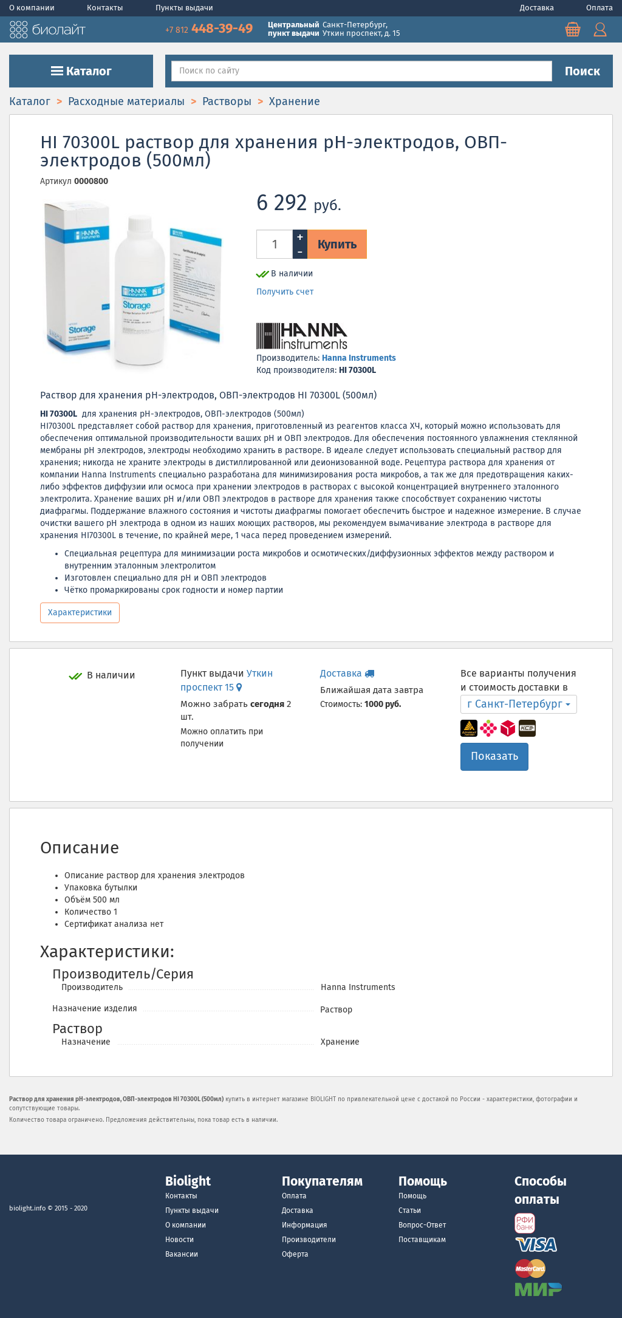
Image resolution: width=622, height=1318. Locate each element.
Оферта (295, 1254)
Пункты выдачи (184, 7)
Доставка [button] (347, 673)
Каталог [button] (81, 71)
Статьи (409, 1210)
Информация (304, 1225)
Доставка (538, 7)
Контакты (106, 7)
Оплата (599, 7)
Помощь (412, 1196)
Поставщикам (422, 1239)
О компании (32, 7)
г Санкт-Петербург (518, 704)
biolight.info (27, 1208)
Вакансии (181, 1254)
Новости (179, 1239)
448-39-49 (210, 28)
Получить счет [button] (284, 292)
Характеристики (80, 612)
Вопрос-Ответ (422, 1225)
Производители (309, 1239)
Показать (494, 756)
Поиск (582, 71)
